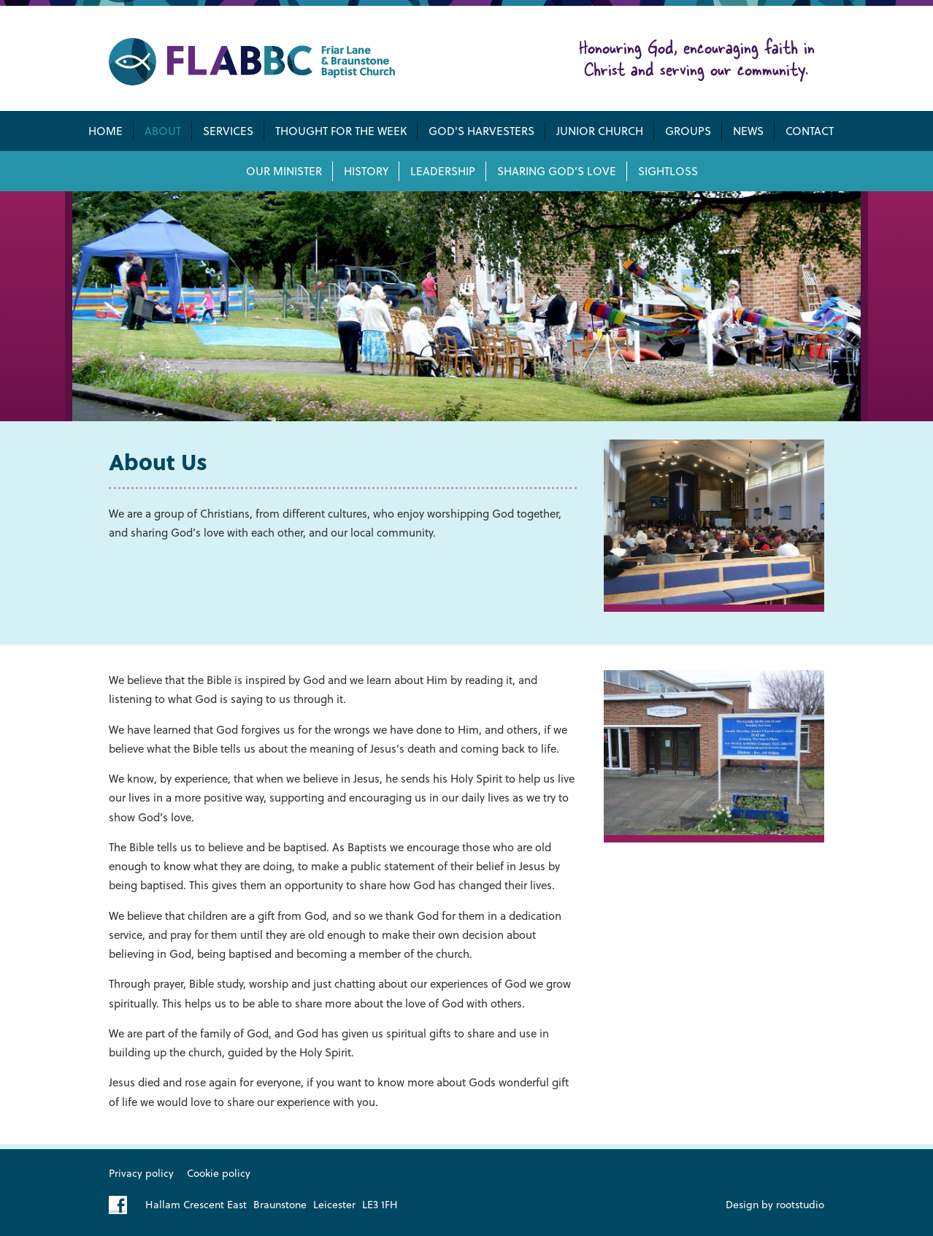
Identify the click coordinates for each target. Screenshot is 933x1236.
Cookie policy (218, 1173)
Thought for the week (341, 131)
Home (105, 131)
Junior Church (599, 131)
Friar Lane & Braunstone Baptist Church (252, 61)
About (163, 131)
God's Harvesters (481, 131)
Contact (810, 131)
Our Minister (284, 171)
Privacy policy (141, 1173)
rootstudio (800, 1204)
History (366, 171)
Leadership (442, 171)
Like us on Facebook (118, 1205)
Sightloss (668, 171)
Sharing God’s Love (556, 171)
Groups (688, 131)
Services (228, 131)
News (748, 131)
